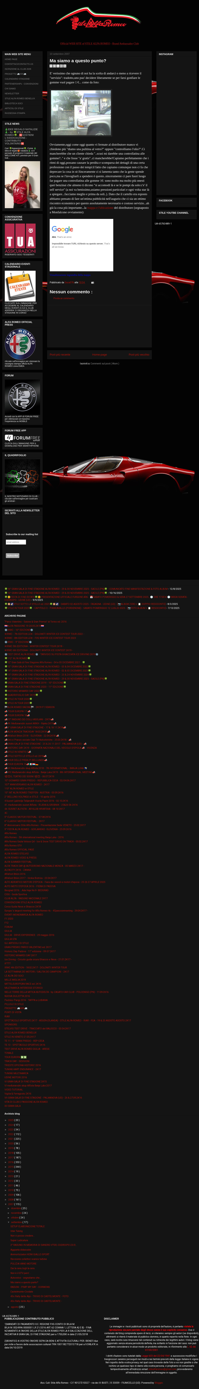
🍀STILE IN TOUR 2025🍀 (18, 703)
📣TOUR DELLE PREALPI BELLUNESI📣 (25, 760)
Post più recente (60, 354)
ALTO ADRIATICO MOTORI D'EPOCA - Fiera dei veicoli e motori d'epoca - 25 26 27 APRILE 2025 (54, 882)
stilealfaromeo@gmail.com (162, 1369)
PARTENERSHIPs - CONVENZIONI (21, 84)
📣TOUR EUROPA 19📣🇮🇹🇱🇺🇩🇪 (21, 764)
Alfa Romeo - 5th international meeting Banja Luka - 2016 (34, 837)
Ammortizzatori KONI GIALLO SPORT (29, 1254)
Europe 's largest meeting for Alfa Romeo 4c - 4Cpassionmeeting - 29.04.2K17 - (46, 910)
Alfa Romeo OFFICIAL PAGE (19, 849)
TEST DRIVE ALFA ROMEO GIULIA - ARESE (27, 1049)
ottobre (15, 1217)
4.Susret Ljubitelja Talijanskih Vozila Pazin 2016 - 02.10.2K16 (36, 800)
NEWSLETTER (12, 93)
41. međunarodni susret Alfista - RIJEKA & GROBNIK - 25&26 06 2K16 (41, 804)
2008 (11, 1199)
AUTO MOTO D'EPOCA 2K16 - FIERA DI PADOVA (30, 886)
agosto (15, 1306)
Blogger (159, 1382)
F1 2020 (8, 918)
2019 (11, 1148)
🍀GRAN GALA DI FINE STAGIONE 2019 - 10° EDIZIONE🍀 (35, 682)
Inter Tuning (16, 1231)
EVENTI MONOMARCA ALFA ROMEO (23, 914)
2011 (11, 1185)
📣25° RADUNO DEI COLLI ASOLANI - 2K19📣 (29, 719)
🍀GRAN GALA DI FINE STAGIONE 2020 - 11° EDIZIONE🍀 (35, 686)
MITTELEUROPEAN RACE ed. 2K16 (22, 983)
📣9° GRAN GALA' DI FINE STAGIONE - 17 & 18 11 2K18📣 (35, 727)
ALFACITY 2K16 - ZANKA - (18, 870)
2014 (11, 1171)
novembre (16, 1213)
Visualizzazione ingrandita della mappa (70, 275)
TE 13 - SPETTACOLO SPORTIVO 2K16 (24, 1044)
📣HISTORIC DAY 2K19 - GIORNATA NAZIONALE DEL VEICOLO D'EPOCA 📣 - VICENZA (50, 747)
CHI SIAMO (10, 88)
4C (5, 813)
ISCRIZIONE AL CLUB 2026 (18, 69)
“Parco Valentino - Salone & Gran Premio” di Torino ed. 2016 (35, 621)
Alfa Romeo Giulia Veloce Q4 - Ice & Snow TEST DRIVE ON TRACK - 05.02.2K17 (46, 841)
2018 (11, 1153)
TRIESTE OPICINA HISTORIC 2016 (22, 1065)
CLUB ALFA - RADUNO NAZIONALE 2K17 (26, 898)
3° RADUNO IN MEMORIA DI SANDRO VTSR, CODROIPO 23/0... (43, 1245)
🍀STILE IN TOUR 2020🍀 (18, 699)
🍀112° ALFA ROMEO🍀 (17, 658)
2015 (11, 1166)
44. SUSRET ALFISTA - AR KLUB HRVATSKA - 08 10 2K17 (34, 808)
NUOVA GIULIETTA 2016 (17, 996)
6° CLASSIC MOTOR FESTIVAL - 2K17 (24, 821)
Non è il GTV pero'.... (20, 1273)
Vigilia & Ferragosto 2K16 (17, 1093)
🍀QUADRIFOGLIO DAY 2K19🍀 (21, 695)
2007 (11, 1204)
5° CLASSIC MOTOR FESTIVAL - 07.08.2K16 (27, 817)
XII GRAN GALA (12, 1106)
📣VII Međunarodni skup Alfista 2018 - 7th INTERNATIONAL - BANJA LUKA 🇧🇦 (45, 768)
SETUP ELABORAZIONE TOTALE (27, 1226)
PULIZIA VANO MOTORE (23, 1263)
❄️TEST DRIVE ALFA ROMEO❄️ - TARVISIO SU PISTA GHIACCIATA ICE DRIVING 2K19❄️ (51, 654)
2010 (11, 1190)
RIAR (7, 1016)
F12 (6, 922)
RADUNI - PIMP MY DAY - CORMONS (30, 1287)
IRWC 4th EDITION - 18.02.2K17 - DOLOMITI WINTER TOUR (35, 967)
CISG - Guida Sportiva (15, 894)
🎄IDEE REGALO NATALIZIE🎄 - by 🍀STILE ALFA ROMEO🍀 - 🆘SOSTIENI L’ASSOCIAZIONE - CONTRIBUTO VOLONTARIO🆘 (21, 136)
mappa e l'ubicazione (100, 207)
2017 (11, 1157)
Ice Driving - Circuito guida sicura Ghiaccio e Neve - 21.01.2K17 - (38, 959)
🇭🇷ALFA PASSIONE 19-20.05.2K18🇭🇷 (24, 625)
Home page (99, 354)
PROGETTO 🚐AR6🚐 (15, 74)
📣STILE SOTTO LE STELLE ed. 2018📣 (25, 756)
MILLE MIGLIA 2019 (15, 979)
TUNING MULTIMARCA (16, 1073)
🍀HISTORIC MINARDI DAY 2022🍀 (23, 691)
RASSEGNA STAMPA (15, 113)
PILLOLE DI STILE (14, 1004)
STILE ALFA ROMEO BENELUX (20, 98)
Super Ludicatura (19, 1240)
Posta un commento (63, 298)
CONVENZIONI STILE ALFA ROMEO (23, 902)
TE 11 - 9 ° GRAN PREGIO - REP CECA (24, 1040)
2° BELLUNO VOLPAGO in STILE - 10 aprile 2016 (29, 796)
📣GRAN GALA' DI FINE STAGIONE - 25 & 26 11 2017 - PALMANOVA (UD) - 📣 (45, 743)
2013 (11, 1176)
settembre (17, 1222)
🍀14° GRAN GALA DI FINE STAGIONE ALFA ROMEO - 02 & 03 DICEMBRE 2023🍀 (47, 670)
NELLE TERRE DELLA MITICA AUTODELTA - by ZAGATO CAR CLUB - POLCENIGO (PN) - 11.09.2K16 (56, 992)
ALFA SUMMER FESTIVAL (18, 861)
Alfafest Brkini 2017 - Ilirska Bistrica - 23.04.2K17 (30, 878)
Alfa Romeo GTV (13, 845)
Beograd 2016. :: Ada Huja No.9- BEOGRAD (26, 890)
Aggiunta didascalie (20, 1249)
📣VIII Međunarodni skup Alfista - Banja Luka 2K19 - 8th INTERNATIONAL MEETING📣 (49, 772)
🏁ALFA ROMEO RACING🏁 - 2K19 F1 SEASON (29, 707)
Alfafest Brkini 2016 (14, 874)
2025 (11, 1120)
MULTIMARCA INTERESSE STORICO (23, 987)
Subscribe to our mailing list (22, 534)
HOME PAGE (11, 59)
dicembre (16, 1208)
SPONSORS (10, 1024)
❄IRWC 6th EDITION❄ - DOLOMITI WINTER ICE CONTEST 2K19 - (38, 650)
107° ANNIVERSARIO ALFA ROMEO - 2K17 (26, 784)
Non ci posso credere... (22, 1235)
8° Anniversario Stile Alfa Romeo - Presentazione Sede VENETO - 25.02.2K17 (45, 825)
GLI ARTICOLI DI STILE (16, 943)
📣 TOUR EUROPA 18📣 (17, 715)
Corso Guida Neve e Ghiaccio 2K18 (22, 906)
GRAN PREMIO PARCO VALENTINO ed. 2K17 (27, 947)
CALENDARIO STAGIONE (17, 79)
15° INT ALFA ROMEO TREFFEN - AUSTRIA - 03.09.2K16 (33, 792)
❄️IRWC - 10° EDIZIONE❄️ (18, 630)
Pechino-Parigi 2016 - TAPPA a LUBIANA (26, 1000)
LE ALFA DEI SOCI (14, 975)
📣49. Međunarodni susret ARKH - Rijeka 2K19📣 (30, 723)
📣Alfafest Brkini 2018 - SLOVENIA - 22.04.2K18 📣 (31, 735)
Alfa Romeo (10, 833)
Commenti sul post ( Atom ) (105, 363)
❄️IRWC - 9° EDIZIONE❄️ (18, 642)
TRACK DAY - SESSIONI (16, 1061)
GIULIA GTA (10, 939)
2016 (11, 1162)
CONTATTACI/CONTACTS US (19, 64)
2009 (11, 1194)
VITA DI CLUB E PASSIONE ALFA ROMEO (26, 1101)
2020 (11, 1143)
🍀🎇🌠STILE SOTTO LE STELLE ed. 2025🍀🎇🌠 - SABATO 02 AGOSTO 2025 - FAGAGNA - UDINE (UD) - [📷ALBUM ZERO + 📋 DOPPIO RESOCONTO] (84, 604)
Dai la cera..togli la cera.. (22, 1268)
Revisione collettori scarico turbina (28, 1259)
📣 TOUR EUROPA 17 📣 (17, 711)
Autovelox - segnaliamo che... (25, 1277)
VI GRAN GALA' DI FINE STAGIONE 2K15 (25, 1081)
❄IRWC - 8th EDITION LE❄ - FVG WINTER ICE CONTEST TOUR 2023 (40, 638)
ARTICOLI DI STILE (14, 108)
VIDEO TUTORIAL (13, 1089)
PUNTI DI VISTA (12, 1012)
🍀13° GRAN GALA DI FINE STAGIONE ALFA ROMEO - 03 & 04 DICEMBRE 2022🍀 (47, 666)
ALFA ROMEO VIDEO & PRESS (20, 857)
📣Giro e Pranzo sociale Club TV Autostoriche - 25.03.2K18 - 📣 (38, 739)
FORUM (8, 927)
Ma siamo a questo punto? (24, 1282)
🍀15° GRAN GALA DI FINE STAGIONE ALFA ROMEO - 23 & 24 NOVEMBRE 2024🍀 (48, 674)
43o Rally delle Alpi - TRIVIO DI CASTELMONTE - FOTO (39, 1296)
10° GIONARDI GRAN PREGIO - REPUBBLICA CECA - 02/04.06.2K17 (40, 780)
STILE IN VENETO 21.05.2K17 (20, 1036)
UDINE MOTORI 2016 (15, 1077)
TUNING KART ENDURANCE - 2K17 (22, 1069)
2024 (11, 1125)
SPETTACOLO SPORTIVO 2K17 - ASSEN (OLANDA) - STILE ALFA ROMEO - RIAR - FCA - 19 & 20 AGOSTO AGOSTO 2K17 (67, 1020)
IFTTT (7, 963)
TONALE (8, 1053)
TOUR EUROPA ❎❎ (15, 1057)
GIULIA (8, 931)
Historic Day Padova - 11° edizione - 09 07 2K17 (30, 951)
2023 (11, 1129)
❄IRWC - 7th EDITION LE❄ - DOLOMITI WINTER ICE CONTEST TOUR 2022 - (44, 634)
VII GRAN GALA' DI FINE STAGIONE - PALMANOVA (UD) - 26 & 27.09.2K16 (43, 1097)
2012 (11, 1180)
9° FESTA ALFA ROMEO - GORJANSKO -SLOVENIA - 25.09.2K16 (38, 829)
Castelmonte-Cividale (21, 1291)
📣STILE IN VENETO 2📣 (17, 751)
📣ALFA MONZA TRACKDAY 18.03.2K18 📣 (27, 731)
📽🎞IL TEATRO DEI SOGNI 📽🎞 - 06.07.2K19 (29, 776)
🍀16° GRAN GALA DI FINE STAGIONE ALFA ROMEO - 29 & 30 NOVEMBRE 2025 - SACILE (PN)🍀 (55, 593)
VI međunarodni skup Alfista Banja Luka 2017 (28, 1085)
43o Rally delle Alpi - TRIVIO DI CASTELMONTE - (36, 1301)
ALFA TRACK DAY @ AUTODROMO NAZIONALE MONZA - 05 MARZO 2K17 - (44, 865)
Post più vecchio (139, 354)
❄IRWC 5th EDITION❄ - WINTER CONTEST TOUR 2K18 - (34, 646)
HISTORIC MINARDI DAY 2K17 (20, 955)
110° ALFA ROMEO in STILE (19, 788)
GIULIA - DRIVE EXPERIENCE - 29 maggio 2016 (29, 935)
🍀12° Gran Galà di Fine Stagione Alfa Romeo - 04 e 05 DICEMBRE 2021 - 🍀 (44, 662)
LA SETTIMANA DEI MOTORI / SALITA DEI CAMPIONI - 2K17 (36, 971)
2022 (11, 1134)
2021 (11, 1138)
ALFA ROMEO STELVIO (16, 853)
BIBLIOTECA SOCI (14, 103)
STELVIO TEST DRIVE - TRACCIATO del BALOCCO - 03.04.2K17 (37, 1028)
